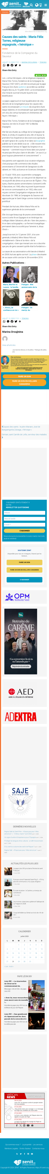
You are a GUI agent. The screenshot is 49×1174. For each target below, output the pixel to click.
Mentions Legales (11, 1148)
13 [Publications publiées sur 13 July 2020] (7, 953)
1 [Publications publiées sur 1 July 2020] (18, 945)
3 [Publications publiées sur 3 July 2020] (30, 945)
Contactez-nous (38, 1148)
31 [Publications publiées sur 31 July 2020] (30, 961)
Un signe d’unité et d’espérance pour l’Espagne (20, 837)
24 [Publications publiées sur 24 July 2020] (30, 957)
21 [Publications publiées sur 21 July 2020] (13, 957)
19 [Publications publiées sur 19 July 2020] (42, 953)
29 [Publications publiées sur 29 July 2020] (19, 961)
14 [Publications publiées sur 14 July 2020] (13, 953)
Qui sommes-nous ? (13, 1145)
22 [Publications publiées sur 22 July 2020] (19, 957)
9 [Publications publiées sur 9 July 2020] (24, 949)
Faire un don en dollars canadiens (24, 382)
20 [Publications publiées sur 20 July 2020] (7, 957)
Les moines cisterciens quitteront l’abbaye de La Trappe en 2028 (28, 903)
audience (22, 87)
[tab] (15, 1096)
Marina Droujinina (29, 62)
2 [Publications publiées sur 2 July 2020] (24, 945)
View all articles (8, 345)
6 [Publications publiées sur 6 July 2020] (7, 949)
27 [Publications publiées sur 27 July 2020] (7, 961)
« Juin (6, 966)
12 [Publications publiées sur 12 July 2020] (42, 949)
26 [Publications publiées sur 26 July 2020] (42, 957)
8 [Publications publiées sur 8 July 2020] (18, 949)
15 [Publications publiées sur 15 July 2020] (19, 953)
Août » (11, 966)
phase (34, 254)
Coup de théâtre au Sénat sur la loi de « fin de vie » (28, 914)
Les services (38, 1145)
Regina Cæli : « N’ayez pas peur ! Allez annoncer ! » (21, 850)
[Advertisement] (24, 408)
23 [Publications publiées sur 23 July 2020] (24, 957)
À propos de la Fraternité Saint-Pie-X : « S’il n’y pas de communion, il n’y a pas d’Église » (28, 881)
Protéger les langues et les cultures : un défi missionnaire (23, 841)
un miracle (24, 107)
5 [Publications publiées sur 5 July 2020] (41, 945)
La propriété (26, 1145)
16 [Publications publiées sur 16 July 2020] (24, 953)
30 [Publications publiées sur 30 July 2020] (24, 961)
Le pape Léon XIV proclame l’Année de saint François (28, 870)
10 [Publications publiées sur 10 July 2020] (30, 949)
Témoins (5, 12)
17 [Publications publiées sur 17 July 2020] (30, 953)
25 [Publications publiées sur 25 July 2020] (36, 957)
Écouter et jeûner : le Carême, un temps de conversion (27, 892)
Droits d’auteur (25, 1148)
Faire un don (24, 376)
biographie (40, 141)
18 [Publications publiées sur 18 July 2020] (36, 953)
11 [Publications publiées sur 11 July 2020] (36, 949)
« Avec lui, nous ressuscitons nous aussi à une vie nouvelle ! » (16, 1000)
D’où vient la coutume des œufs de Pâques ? (19, 847)
